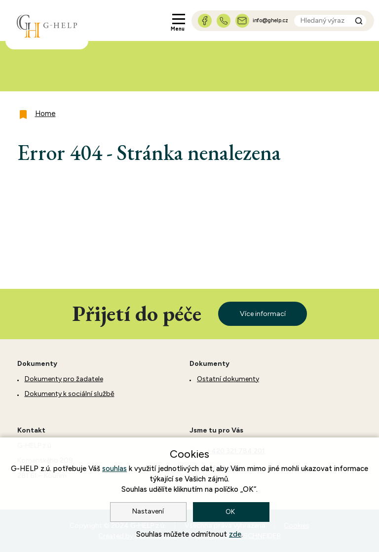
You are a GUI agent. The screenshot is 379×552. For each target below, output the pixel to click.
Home (45, 113)
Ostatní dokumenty (228, 379)
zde (235, 534)
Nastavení (148, 511)
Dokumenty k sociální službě (69, 394)
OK (231, 512)
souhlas (114, 468)
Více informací (263, 314)
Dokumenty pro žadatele (64, 379)
